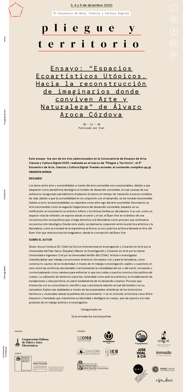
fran (101, 128)
